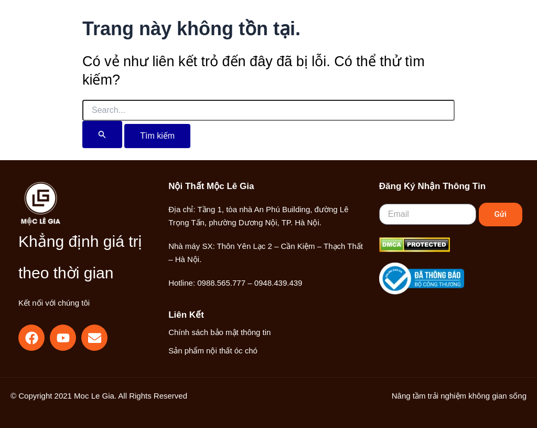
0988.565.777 (221, 282)
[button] (422, 34)
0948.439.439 (278, 282)
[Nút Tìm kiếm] (102, 134)
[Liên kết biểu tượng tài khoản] (445, 33)
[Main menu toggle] (479, 33)
